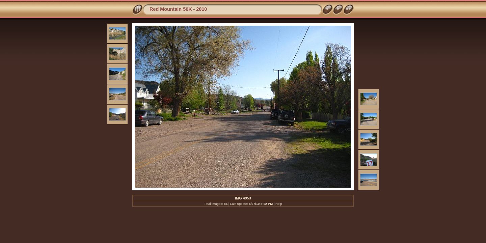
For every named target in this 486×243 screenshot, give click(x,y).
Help (278, 204)
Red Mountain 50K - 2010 (178, 9)
